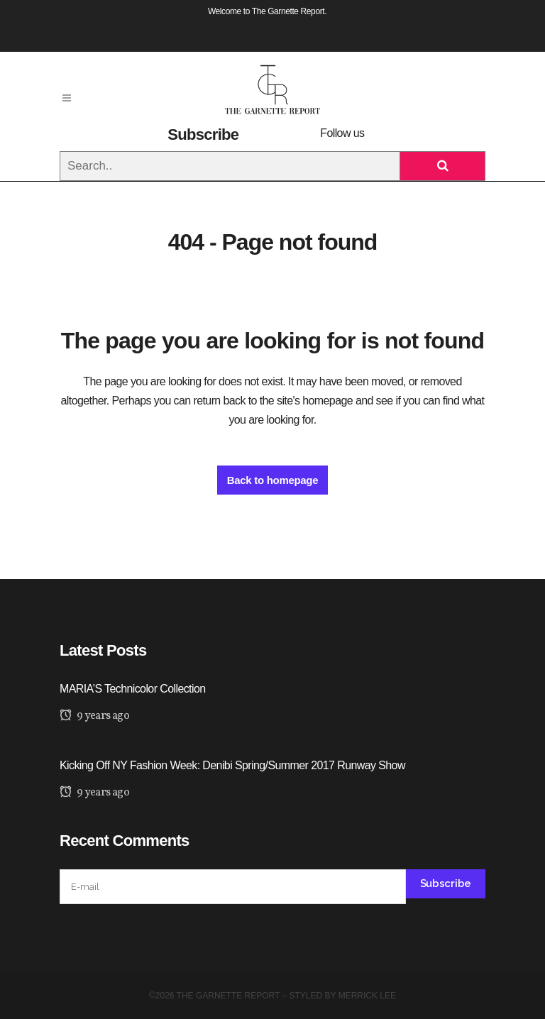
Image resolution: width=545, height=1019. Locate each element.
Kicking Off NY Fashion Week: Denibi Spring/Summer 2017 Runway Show (232, 765)
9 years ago (94, 716)
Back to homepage (273, 480)
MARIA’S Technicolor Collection (133, 689)
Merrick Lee (367, 996)
